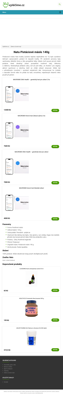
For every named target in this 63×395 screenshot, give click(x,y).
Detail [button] (55, 110)
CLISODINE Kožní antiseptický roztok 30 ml (31, 268)
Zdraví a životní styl (16, 46)
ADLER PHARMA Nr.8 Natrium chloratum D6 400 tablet (31, 328)
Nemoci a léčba (8, 366)
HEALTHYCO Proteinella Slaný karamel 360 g (31, 298)
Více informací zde (39, 393)
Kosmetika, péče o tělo (10, 364)
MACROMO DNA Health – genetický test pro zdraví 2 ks (31, 79)
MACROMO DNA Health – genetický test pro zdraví (31, 152)
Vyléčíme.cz (5, 46)
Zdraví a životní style (9, 372)
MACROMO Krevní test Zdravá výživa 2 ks (31, 116)
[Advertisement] (31, 31)
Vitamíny (6, 370)
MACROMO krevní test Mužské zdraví (31, 188)
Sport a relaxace (8, 368)
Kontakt (6, 382)
